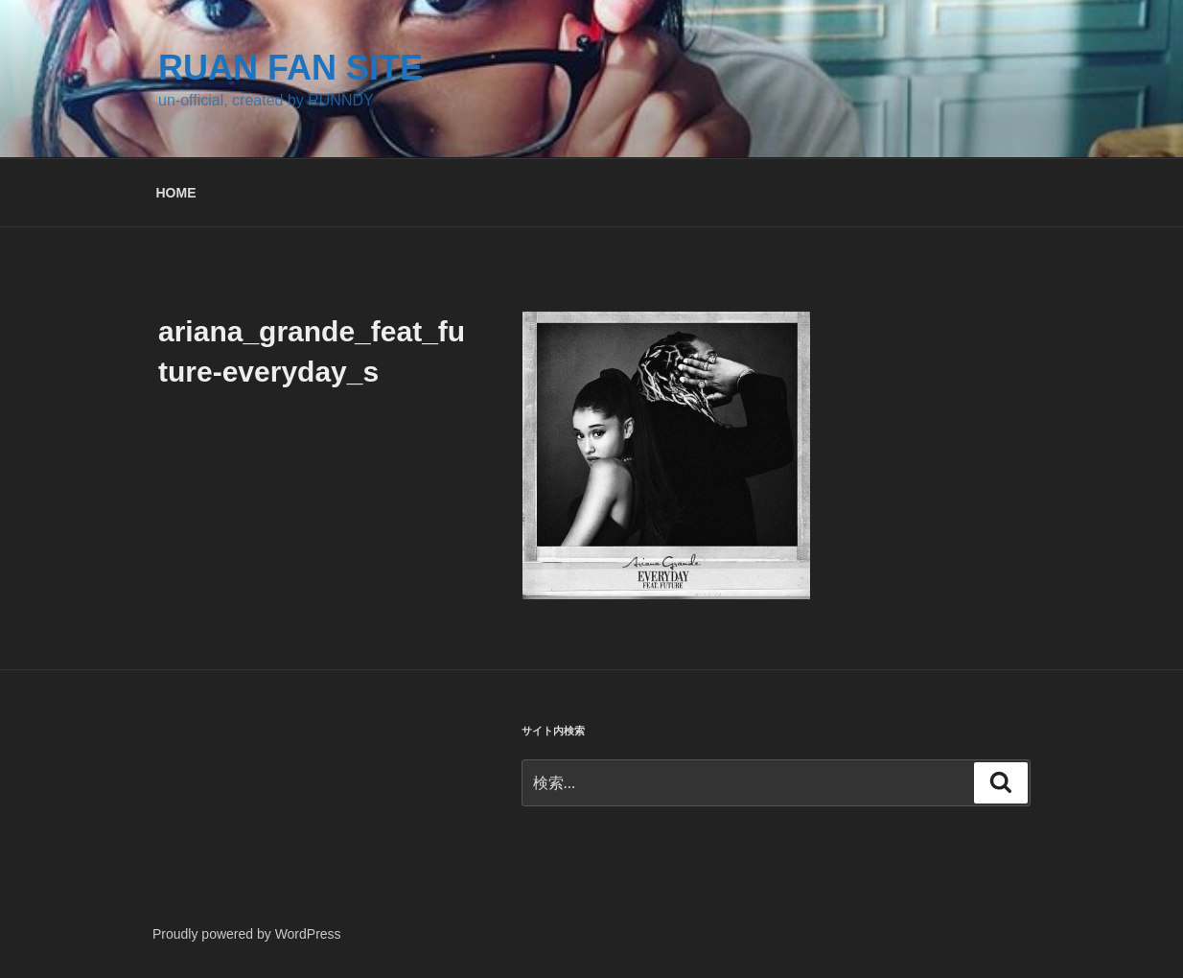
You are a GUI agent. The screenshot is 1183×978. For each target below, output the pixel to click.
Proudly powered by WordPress (246, 934)
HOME (176, 192)
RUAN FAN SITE (290, 67)
